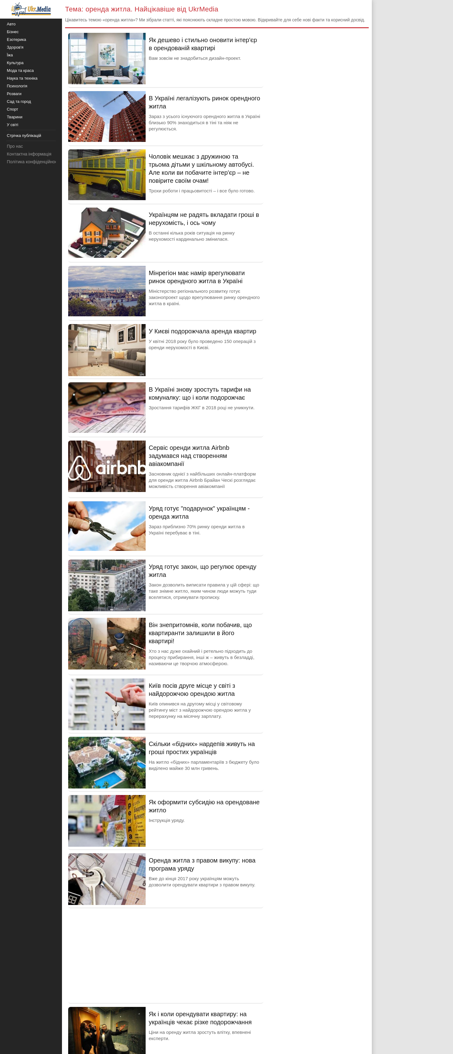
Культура (15, 62)
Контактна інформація (29, 154)
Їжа (10, 55)
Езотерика (16, 39)
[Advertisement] (165, 954)
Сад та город (19, 101)
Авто (11, 24)
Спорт (12, 109)
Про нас (15, 146)
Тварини (14, 117)
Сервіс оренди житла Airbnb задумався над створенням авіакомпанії (189, 455)
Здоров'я (15, 47)
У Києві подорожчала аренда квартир (202, 331)
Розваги (14, 93)
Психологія (17, 86)
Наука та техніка (22, 78)
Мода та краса (20, 70)
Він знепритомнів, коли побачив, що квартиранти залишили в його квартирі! (200, 632)
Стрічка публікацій (24, 135)
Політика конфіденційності (33, 161)
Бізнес (13, 31)
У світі (12, 124)
